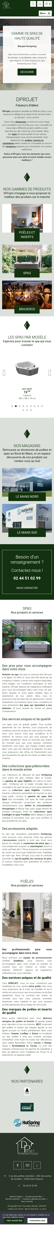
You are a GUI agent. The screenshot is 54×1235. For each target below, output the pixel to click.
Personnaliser (37, 1220)
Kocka (36, 1209)
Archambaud (18, 1045)
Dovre (35, 1033)
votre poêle (35, 986)
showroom (20, 121)
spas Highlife (32, 790)
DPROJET (13, 983)
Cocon (38, 1042)
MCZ (38, 1024)
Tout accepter (14, 1220)
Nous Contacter (27, 588)
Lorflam (24, 1033)
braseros (11, 146)
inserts (21, 1027)
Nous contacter (27, 1201)
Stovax (47, 1042)
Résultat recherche (12, 1199)
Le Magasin (27, 72)
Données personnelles (33, 1196)
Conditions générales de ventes (34, 1199)
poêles (10, 1027)
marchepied (36, 846)
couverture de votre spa (36, 843)
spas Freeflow (22, 814)
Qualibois (18, 960)
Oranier (15, 1033)
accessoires (10, 840)
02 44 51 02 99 (27, 578)
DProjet (6, 111)
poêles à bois (19, 1036)
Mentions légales (16, 1196)
